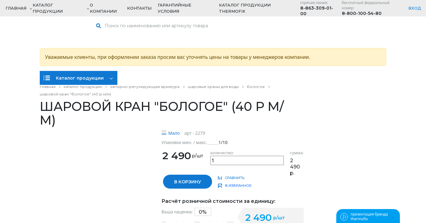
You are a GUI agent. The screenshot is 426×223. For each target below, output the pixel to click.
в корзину (187, 182)
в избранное (238, 185)
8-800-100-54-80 (362, 13)
